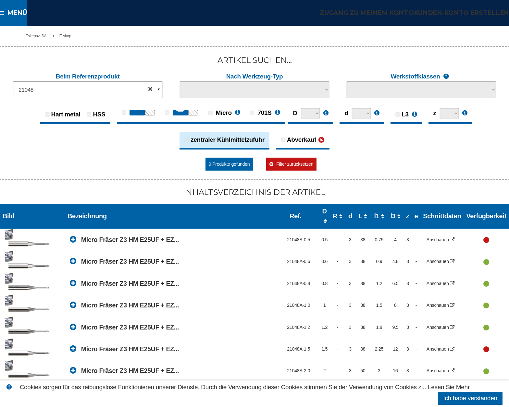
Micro (220, 112)
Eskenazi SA (70, 36)
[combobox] (88, 89)
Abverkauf (301, 139)
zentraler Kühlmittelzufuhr (228, 139)
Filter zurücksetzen (297, 164)
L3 (405, 114)
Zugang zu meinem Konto (374, 13)
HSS (99, 114)
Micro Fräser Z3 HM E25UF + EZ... (135, 227)
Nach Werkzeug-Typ (254, 76)
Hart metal (66, 114)
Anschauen (416, 227)
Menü (18, 13)
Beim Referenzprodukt (88, 76)
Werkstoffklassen (421, 76)
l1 (327, 211)
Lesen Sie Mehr (449, 387)
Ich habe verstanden (470, 398)
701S (260, 112)
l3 (350, 211)
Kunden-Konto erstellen (464, 13)
